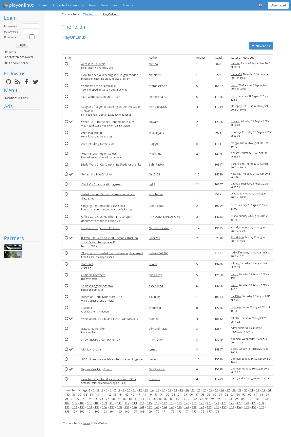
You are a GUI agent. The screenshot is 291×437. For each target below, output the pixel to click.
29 (239, 390)
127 (239, 403)
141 (141, 407)
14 (152, 390)
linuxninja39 (156, 133)
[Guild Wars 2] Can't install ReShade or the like (111, 164)
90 (183, 399)
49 (150, 394)
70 (66, 399)
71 (72, 399)
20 (187, 390)
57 (197, 394)
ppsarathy (155, 275)
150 (209, 407)
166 (126, 411)
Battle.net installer (93, 328)
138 (119, 407)
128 (246, 403)
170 (156, 411)
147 (186, 407)
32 (257, 390)
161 (89, 411)
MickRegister (157, 369)
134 (89, 407)
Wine (104, 5)
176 (201, 411)
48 (144, 394)
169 (149, 411)
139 (126, 407)
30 (245, 390)
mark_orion (156, 339)
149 (201, 407)
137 (112, 407)
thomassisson (158, 86)
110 (112, 403)
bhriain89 (155, 75)
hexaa (153, 359)
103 (265, 399)
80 (125, 399)
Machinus (155, 153)
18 (175, 390)
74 (89, 399)
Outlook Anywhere (93, 275)
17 (169, 390)
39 (91, 394)
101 (250, 399)
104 (67, 403)
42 (109, 394)
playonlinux (18, 5)
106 (82, 403)
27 (228, 390)
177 (209, 411)
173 (179, 411)
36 (74, 394)
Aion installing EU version (97, 144)
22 (198, 390)
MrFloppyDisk (158, 107)
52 (167, 394)
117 (164, 403)
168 (141, 411)
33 (263, 390)
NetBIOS (154, 174)
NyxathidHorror (159, 228)
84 (148, 399)
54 (179, 394)
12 (140, 390)
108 (97, 403)
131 (67, 407)
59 (208, 394)
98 (230, 399)
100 (242, 399)
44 (120, 394)
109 (104, 403)
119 (179, 403)
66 (249, 394)
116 (156, 403)
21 (193, 390)
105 (74, 403)
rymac (153, 349)
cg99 (152, 184)
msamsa (154, 379)
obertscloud (156, 206)
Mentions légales (16, 98)
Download (278, 5)
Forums (128, 5)
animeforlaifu (157, 97)
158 (67, 411)
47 (138, 394)
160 (82, 411)
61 (220, 394)
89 (177, 399)
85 (154, 399)
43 (115, 394)
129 (254, 403)
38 (85, 394)
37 (79, 394)
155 (246, 407)
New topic (261, 46)
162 (97, 411)
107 (89, 403)
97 (224, 399)
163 (104, 411)
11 (134, 390)
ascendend (156, 286)
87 (166, 399)
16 (163, 390)
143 (156, 407)
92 (195, 399)
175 (194, 411)
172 (171, 411)
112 (126, 403)
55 (185, 394)
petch (234, 85)
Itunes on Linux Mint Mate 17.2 (101, 297)
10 (128, 390)
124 (216, 403)
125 (224, 403)
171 (164, 411)
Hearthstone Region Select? (99, 153)
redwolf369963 (158, 253)
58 (203, 394)
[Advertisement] (22, 172)
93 (201, 399)
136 (104, 407)
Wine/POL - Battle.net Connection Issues (108, 122)
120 (186, 403)
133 (82, 407)
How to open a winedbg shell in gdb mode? (109, 75)
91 (189, 399)
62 (226, 394)
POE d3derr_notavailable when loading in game (112, 359)
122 (201, 403)
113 (134, 403)
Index (86, 423)
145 (171, 407)
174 (186, 411)
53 (173, 394)
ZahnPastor (156, 164)
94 (207, 399)
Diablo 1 (86, 308)
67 (255, 394)
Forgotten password (19, 57)
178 (216, 411)
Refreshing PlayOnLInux (96, 174)
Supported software (65, 5)
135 (97, 407)
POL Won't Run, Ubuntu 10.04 (100, 97)
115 (149, 403)
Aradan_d (155, 308)
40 (97, 394)
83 (142, 399)
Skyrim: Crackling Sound (96, 369)
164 (112, 411)
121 (194, 403)
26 (222, 390)
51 (161, 394)
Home (43, 5)
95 (212, 399)
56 (191, 394)
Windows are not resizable (98, 86)
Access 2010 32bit (93, 64)
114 (141, 403)
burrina (153, 64)
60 (214, 394)
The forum (90, 14)
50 (156, 394)
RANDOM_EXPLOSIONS (164, 216)
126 (231, 403)
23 (204, 390)
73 (83, 399)
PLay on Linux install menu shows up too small (112, 253)
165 (119, 411)
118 (171, 403)
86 (160, 399)
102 (257, 399)
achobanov (156, 194)
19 (181, 390)
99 (236, 399)
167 (134, 411)
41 (103, 394)
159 (74, 411)
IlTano (234, 216)
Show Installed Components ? (100, 339)
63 (232, 394)
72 (78, 399)
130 (261, 403)
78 (113, 399)
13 (146, 390)
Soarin (153, 264)
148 (194, 407)
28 (234, 390)
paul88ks (154, 297)
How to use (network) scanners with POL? (108, 379)
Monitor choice (91, 349)
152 (224, 407)
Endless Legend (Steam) (97, 286)
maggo (153, 144)
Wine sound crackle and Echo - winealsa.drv (109, 319)
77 (107, 399)
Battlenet (87, 264)
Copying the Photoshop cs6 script (103, 206)
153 (231, 407)
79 (119, 399)
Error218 (154, 238)
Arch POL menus (92, 133)
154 (239, 407)
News (93, 5)
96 (218, 399)
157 (261, 407)
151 (216, 407)
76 (101, 399)
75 (95, 399)
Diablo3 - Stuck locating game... (101, 184)
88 (171, 399)
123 (209, 403)
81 (130, 399)
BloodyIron (237, 227)
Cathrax (235, 183)
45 (126, 394)
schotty (235, 263)
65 (244, 394)
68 (261, 394)
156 (254, 407)
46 (132, 394)
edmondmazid (158, 328)
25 (216, 390)
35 (68, 394)
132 (74, 407)
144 (164, 407)
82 (136, 399)
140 (134, 407)
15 (157, 390)
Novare (153, 122)
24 (210, 390)
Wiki (115, 5)
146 (179, 407)
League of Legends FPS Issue (100, 228)
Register (10, 52)
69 (267, 394)
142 (149, 407)
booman (236, 307)
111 (119, 403)
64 (238, 394)
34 (269, 390)
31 (251, 390)
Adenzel (154, 319)
